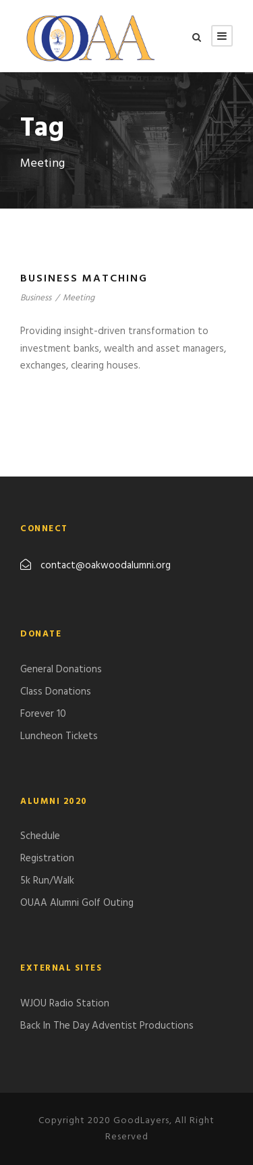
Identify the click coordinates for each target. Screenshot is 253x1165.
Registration (47, 858)
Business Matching (84, 279)
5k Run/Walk (47, 881)
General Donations (61, 669)
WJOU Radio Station (64, 1004)
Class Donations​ (55, 692)
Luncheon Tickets (59, 736)
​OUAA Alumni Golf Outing (77, 903)
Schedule (40, 836)
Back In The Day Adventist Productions (107, 1026)
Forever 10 (43, 714)
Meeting (78, 298)
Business (35, 298)
